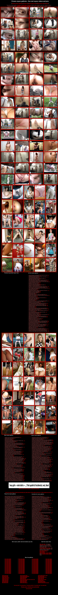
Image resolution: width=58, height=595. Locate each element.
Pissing (29, 5)
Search (46, 3)
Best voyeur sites (41, 3)
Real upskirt (42, 551)
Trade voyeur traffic (29, 588)
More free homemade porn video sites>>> (23, 492)
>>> (48, 275)
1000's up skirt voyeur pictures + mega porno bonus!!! (29, 488)
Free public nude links (30, 585)
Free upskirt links (23, 585)
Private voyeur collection (17, 3)
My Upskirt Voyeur (44, 550)
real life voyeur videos (47, 553)
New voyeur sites (32, 3)
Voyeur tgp (25, 3)
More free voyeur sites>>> (10, 492)
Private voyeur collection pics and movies (30, 586)
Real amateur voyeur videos (46, 552)
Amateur (19, 5)
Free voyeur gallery (8, 559)
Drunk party (24, 5)
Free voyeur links (17, 585)
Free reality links (43, 585)
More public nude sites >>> (36, 492)
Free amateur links (37, 585)
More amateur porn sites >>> (47, 492)
